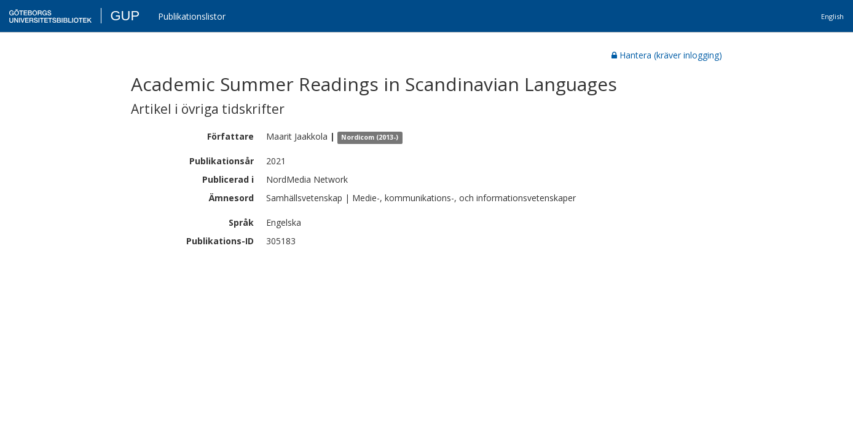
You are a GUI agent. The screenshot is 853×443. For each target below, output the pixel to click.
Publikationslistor (192, 16)
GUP (125, 15)
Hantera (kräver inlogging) (666, 55)
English (832, 16)
